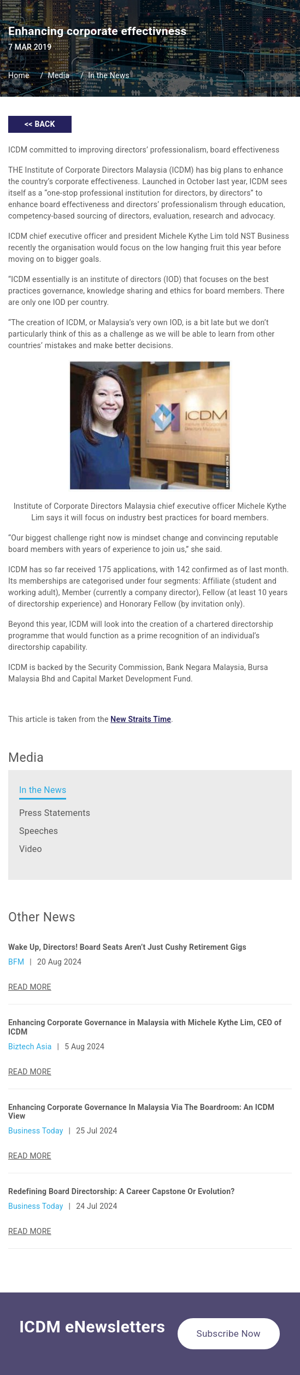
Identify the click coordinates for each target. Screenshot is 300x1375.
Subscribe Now (229, 1333)
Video (30, 849)
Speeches (38, 831)
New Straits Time (140, 719)
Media (59, 75)
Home (19, 75)
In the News (109, 75)
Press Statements (54, 813)
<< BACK (40, 124)
